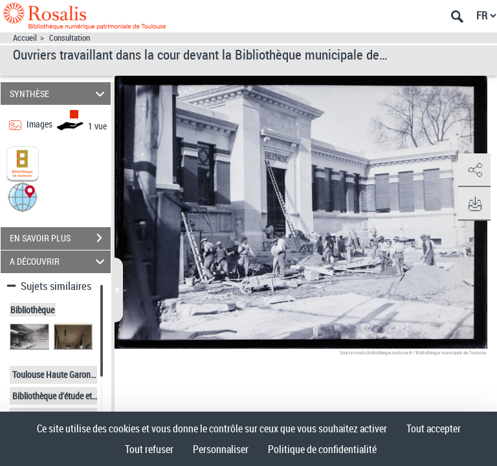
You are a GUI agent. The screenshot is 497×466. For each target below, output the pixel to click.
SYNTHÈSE (59, 93)
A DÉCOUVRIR (59, 261)
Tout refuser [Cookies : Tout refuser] (149, 449)
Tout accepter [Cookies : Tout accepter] (433, 428)
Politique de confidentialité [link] (322, 449)
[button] (22, 196)
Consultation (69, 37)
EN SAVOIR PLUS (60, 238)
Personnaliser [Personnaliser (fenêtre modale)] (220, 449)
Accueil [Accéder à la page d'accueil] (25, 37)
